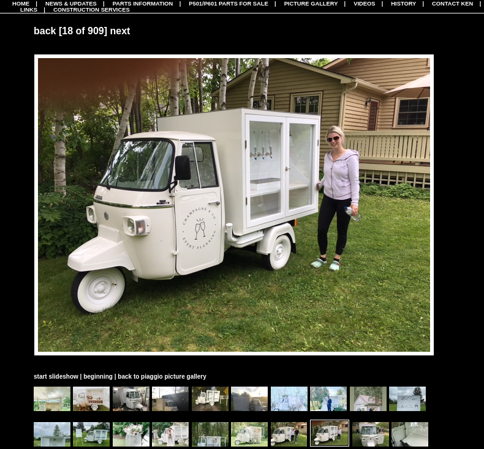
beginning (98, 376)
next (120, 31)
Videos (364, 4)
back (45, 31)
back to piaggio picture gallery (162, 376)
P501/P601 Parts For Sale (228, 4)
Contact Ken (452, 4)
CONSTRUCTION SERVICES (91, 10)
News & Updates (71, 4)
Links (28, 10)
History (403, 4)
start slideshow (56, 376)
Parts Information (143, 4)
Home (20, 4)
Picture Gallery (311, 4)
